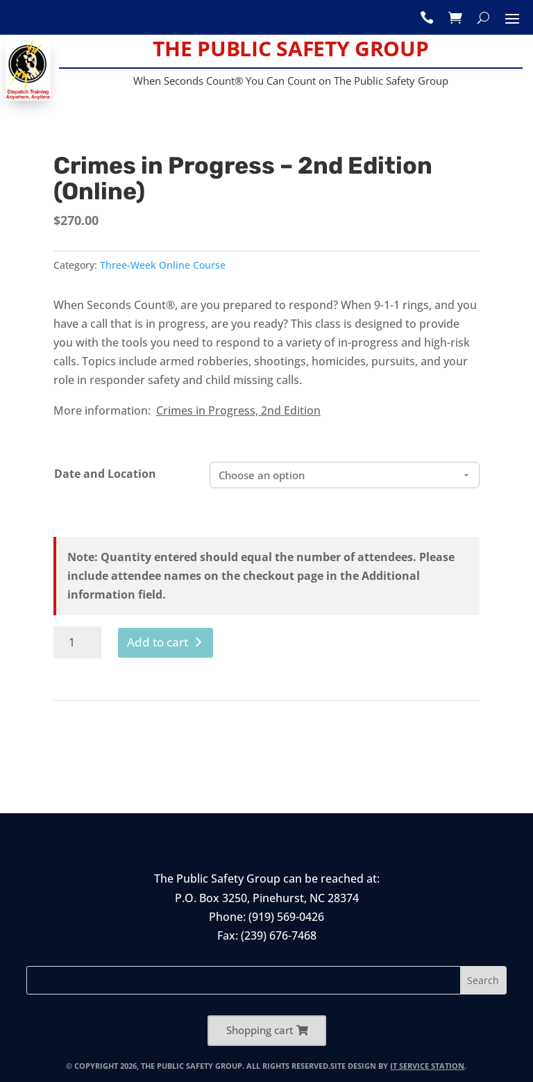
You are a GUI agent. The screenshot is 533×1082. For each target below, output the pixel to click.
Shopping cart (260, 1030)
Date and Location (105, 473)
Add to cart (157, 642)
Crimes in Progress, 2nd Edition (238, 410)
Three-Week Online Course (163, 265)
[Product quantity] (77, 642)
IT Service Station (427, 1065)
